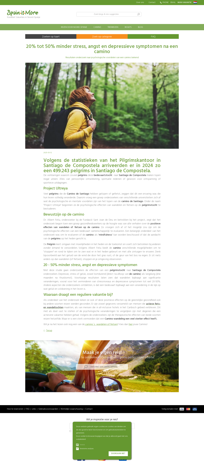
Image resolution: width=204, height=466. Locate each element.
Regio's (128, 27)
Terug (49, 330)
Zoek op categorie (102, 37)
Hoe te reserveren (15, 409)
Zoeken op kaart (51, 37)
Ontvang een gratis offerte (104, 367)
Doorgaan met (118, 453)
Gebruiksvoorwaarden (48, 409)
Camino (97, 27)
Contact (152, 2)
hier (131, 324)
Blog (140, 27)
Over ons (140, 3)
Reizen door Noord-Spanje (74, 27)
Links (34, 409)
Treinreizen (113, 27)
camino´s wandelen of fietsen (101, 324)
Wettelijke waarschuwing (71, 409)
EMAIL (173, 3)
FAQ (153, 37)
